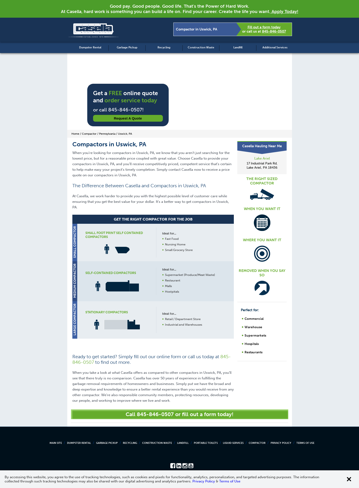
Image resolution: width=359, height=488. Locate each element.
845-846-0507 (274, 31)
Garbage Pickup (127, 47)
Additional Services (274, 47)
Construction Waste (201, 47)
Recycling (164, 47)
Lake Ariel (262, 158)
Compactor (257, 443)
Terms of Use (305, 443)
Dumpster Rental (90, 47)
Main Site (56, 443)
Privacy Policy (281, 443)
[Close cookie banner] (349, 479)
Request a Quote (128, 118)
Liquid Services (233, 443)
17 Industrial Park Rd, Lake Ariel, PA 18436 (262, 165)
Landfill (237, 47)
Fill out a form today (264, 27)
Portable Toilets (206, 443)
